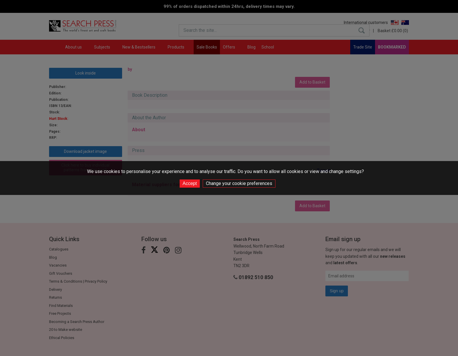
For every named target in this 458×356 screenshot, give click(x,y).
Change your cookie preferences (239, 183)
